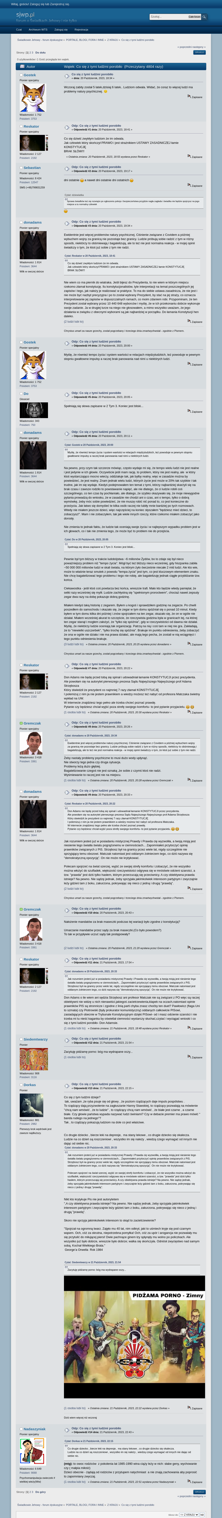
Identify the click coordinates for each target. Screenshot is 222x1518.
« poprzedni (185, 47)
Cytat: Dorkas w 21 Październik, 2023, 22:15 (89, 1412)
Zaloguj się (37, 4)
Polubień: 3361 (28, 761)
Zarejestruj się (59, 4)
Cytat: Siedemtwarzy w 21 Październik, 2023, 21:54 (93, 1262)
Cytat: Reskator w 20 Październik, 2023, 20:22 (90, 803)
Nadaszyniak (34, 1400)
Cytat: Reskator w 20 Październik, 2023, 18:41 (90, 256)
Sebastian (32, 168)
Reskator (31, 126)
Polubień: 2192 (28, 157)
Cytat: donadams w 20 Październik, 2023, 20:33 (91, 971)
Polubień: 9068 (28, 1443)
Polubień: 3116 (28, 1077)
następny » (199, 47)
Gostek (30, 75)
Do (26, 394)
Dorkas (30, 1085)
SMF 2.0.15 (95, 1507)
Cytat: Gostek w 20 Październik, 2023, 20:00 (89, 445)
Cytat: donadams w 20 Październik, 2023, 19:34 (91, 735)
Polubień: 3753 (28, 118)
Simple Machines (123, 1507)
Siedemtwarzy (36, 1039)
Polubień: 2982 (28, 1123)
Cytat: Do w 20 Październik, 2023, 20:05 (86, 539)
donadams (33, 222)
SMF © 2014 (108, 1507)
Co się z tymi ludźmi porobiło (92, 74)
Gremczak (32, 723)
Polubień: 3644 (28, 266)
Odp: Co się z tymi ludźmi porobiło (96, 125)
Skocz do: (173, 1486)
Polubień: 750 (28, 424)
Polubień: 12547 (29, 182)
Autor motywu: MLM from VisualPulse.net (110, 1511)
